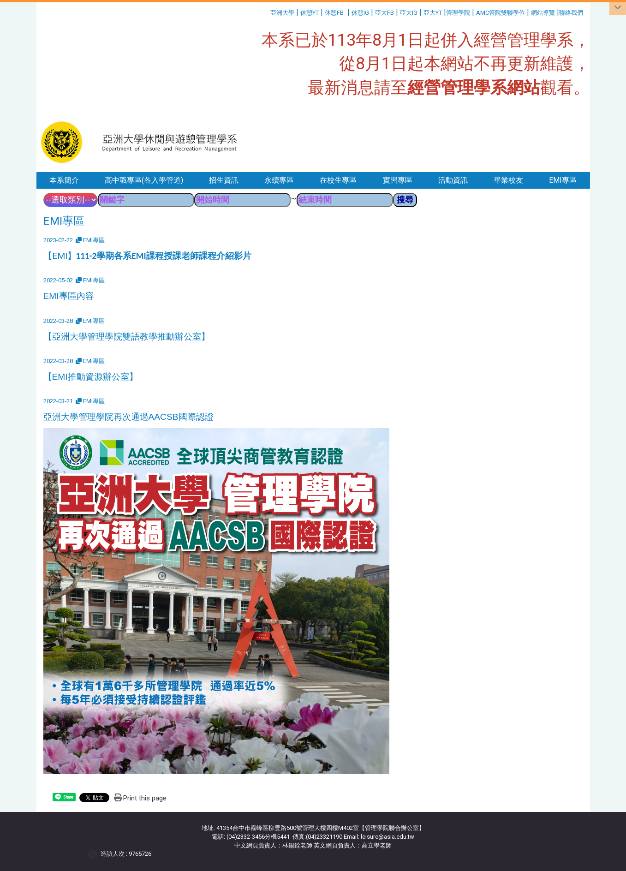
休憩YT (309, 12)
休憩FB (334, 12)
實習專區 (397, 180)
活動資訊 (453, 180)
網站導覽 (543, 12)
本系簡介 (64, 180)
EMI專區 (563, 180)
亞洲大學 (282, 12)
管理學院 (458, 12)
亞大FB (384, 12)
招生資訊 (223, 180)
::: (267, 11)
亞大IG (408, 12)
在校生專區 (338, 180)
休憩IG (360, 12)
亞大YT (432, 12)
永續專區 (279, 180)
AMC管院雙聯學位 (500, 12)
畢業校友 (508, 180)
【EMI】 (147, 256)
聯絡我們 (571, 12)
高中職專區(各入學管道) (144, 180)
